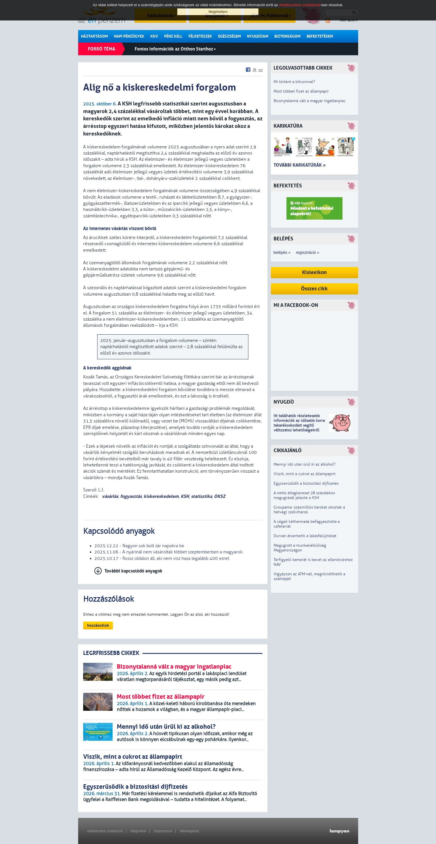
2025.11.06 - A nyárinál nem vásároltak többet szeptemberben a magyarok (168, 552)
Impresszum (163, 831)
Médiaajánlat (189, 831)
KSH (185, 496)
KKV (154, 36)
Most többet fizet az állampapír (301, 91)
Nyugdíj (284, 402)
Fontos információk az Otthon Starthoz (175, 49)
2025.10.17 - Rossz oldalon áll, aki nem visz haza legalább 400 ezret (161, 558)
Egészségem (229, 36)
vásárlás (109, 496)
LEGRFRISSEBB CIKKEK (111, 653)
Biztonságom (287, 36)
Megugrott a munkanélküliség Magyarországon (300, 548)
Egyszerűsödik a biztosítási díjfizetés (306, 483)
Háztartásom (94, 36)
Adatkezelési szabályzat (105, 831)
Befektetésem (320, 36)
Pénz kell (173, 36)
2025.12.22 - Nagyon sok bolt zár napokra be (139, 545)
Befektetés (288, 186)
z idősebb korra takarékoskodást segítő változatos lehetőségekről (299, 425)
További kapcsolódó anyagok (133, 571)
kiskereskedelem (161, 496)
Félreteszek (200, 36)
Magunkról (138, 831)
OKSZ (219, 496)
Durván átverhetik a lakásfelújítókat (305, 535)
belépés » (282, 252)
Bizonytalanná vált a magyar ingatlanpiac (310, 100)
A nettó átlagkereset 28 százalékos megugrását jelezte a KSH (304, 495)
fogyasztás (131, 496)
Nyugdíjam (257, 36)
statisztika (201, 496)
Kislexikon (314, 272)
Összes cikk (314, 289)
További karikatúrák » (300, 165)
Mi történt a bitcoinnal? (294, 81)
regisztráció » (307, 252)
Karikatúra (288, 126)
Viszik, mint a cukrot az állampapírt (304, 474)
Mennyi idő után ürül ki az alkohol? (304, 464)
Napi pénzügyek (129, 36)
